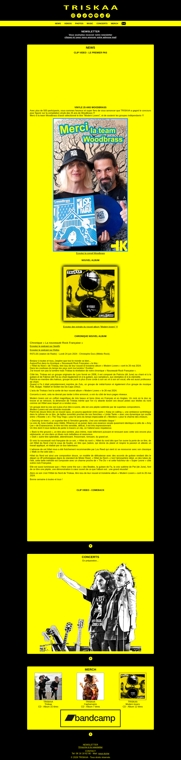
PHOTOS (79, 23)
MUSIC (90, 23)
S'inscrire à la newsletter (90, 747)
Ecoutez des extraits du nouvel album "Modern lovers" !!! (90, 327)
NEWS (58, 23)
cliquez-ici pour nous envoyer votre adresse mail (90, 37)
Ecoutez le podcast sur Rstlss (44, 350)
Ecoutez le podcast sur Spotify (45, 346)
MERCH (114, 23)
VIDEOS (68, 23)
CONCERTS (101, 23)
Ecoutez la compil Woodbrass (90, 253)
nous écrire (103, 753)
